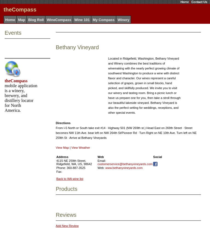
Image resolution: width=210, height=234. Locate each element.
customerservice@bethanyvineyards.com (125, 164)
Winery (123, 20)
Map (21, 20)
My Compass (104, 20)
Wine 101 (82, 20)
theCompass (16, 80)
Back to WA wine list (69, 178)
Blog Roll (36, 20)
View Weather (80, 147)
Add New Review (67, 225)
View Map (62, 147)
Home (184, 2)
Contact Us (199, 2)
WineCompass (59, 20)
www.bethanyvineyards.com (123, 167)
